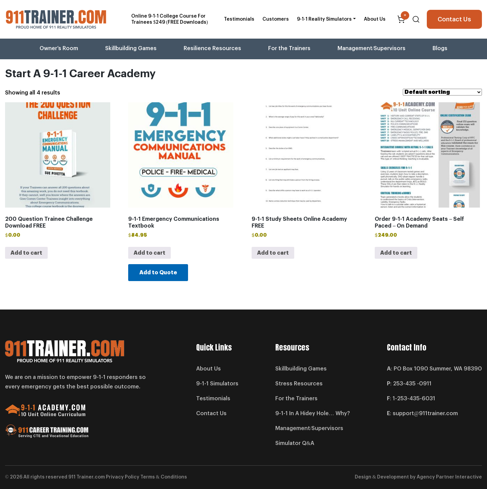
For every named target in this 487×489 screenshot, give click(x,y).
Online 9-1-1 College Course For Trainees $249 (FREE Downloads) (169, 19)
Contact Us (454, 19)
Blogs (440, 48)
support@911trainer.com (425, 413)
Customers (275, 19)
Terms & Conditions (163, 477)
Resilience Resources (212, 48)
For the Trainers (289, 48)
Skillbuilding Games (131, 48)
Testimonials (239, 19)
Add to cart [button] (26, 253)
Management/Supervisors (371, 48)
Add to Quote (158, 272)
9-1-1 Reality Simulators (324, 19)
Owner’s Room (59, 48)
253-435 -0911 (412, 383)
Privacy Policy (122, 477)
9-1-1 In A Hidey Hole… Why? (312, 413)
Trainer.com (90, 477)
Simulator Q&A (294, 443)
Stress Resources (299, 383)
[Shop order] (442, 92)
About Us (375, 19)
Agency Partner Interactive (449, 477)
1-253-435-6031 (414, 398)
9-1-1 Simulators (217, 383)
